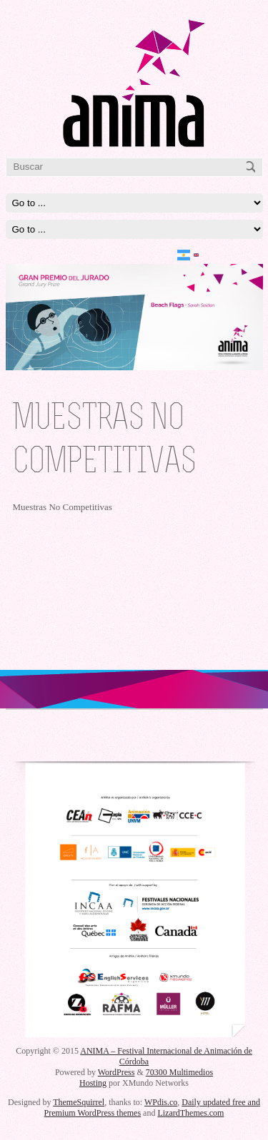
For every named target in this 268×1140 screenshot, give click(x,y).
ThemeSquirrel (78, 1102)
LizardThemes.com (190, 1113)
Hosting (92, 1083)
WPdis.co (160, 1102)
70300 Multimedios (179, 1072)
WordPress (116, 1072)
